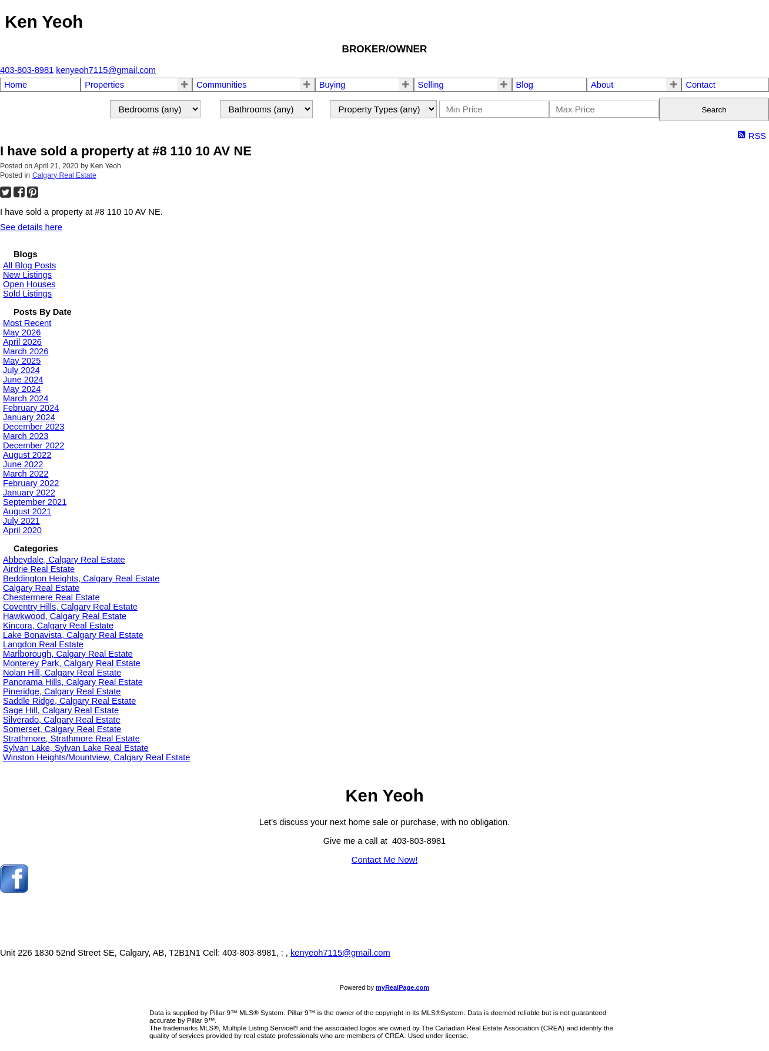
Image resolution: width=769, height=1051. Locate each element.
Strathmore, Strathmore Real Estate (71, 738)
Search (713, 109)
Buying (332, 84)
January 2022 (29, 492)
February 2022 (31, 483)
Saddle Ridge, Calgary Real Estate (69, 701)
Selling (431, 84)
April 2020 (22, 530)
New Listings (27, 275)
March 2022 (25, 473)
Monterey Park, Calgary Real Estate (72, 663)
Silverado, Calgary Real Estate (62, 719)
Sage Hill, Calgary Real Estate (61, 710)
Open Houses (29, 284)
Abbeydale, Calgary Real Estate (64, 559)
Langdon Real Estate (43, 644)
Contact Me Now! (384, 859)
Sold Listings (27, 293)
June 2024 (23, 379)
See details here (31, 227)
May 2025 (22, 360)
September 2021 (34, 502)
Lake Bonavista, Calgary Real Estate (73, 635)
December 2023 (33, 426)
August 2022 (27, 455)
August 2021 (27, 511)
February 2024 (31, 408)
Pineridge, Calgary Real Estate (62, 691)
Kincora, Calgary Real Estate (58, 625)
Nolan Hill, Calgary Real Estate (62, 672)
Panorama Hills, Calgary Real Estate (73, 682)
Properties (104, 84)
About (602, 84)
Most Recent (27, 323)
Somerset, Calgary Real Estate (62, 729)
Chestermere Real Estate (51, 597)
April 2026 (22, 342)
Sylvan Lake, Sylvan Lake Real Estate (76, 748)
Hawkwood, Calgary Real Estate (64, 616)
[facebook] (14, 889)
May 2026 (22, 332)
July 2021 (21, 521)
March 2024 (25, 398)
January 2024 (29, 417)
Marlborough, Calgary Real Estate (68, 653)
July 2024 (21, 370)
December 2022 (33, 445)
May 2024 (22, 389)
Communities (221, 84)
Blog (524, 84)
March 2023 (25, 436)
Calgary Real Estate (64, 175)
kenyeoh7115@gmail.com (340, 952)
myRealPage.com (402, 987)
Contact (700, 84)
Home (15, 84)
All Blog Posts (29, 265)
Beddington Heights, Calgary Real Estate (81, 578)
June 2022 (23, 464)
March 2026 (25, 351)
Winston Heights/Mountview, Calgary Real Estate (96, 757)
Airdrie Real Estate (39, 569)
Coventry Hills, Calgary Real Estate (70, 606)
